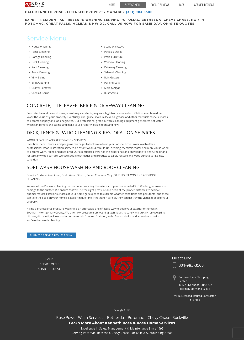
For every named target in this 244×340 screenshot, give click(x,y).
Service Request (204, 5)
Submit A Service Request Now (51, 235)
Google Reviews (160, 5)
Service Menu (133, 5)
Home (112, 5)
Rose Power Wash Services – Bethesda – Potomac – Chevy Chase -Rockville (122, 317)
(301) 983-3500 (139, 12)
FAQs (182, 5)
